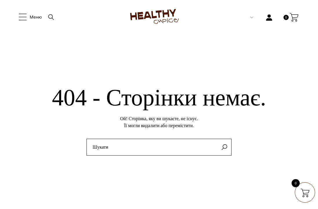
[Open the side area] (30, 17)
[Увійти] (269, 17)
